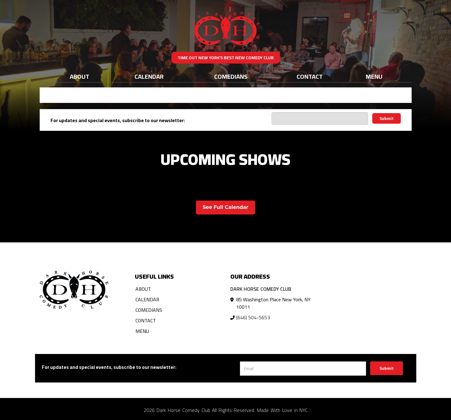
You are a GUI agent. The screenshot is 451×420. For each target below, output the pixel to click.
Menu (374, 76)
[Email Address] (320, 118)
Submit (386, 118)
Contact (310, 76)
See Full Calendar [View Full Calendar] (225, 207)
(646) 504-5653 (253, 317)
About (79, 76)
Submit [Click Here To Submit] (386, 368)
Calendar (149, 76)
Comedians (230, 76)
